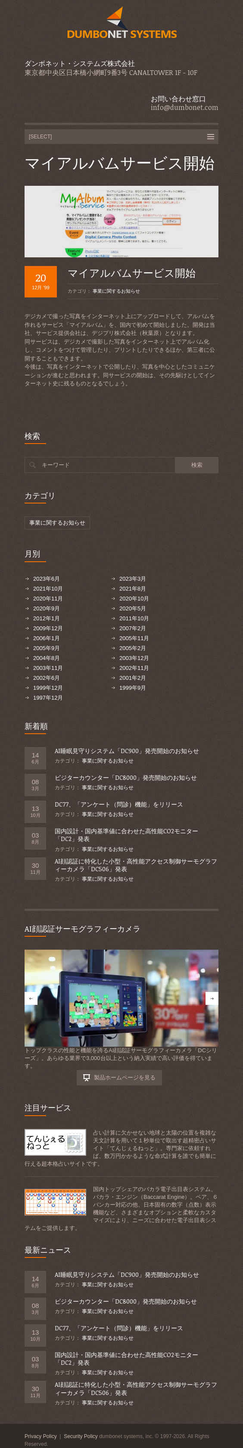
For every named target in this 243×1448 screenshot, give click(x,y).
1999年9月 (132, 688)
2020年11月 (48, 598)
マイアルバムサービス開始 (132, 273)
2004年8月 (46, 658)
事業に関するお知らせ (116, 291)
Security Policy (81, 1436)
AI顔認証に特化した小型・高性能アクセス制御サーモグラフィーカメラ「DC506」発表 (136, 865)
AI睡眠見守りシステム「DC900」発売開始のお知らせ (127, 751)
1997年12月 (48, 697)
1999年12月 (48, 688)
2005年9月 (46, 648)
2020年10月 (134, 598)
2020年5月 (132, 608)
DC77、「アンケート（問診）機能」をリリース (119, 804)
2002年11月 (134, 668)
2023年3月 (132, 578)
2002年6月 (46, 678)
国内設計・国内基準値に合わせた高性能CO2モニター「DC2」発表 (126, 835)
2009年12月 (48, 628)
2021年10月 (48, 588)
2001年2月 (132, 678)
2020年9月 (46, 608)
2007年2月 (132, 628)
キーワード (56, 465)
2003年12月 (134, 658)
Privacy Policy (41, 1436)
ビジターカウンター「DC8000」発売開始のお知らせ (126, 777)
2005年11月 (134, 638)
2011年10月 (134, 618)
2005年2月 (132, 648)
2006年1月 (46, 638)
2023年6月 (46, 578)
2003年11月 (48, 668)
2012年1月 (46, 618)
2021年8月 (132, 588)
